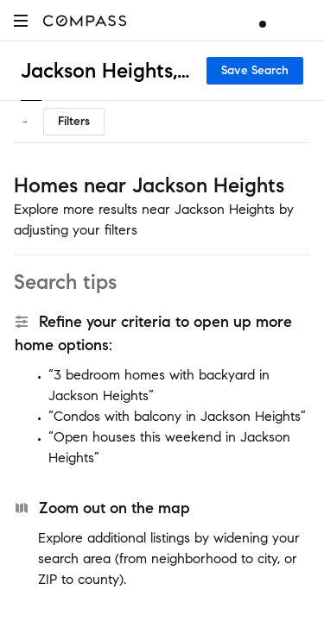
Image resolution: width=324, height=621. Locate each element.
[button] (20, 20)
